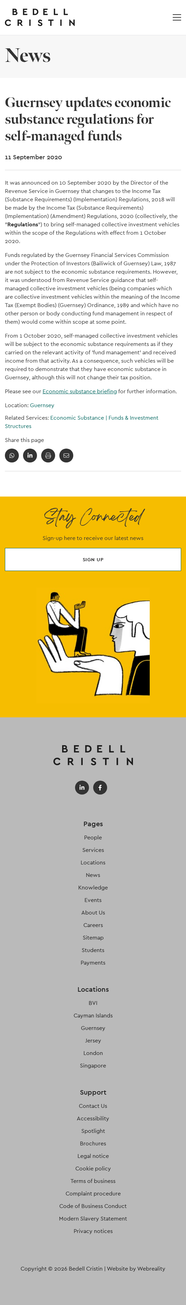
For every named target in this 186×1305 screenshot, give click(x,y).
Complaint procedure (93, 1193)
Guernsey (42, 405)
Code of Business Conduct (93, 1206)
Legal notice (93, 1156)
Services (93, 850)
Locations (93, 862)
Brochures (93, 1143)
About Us (93, 912)
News (93, 875)
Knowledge (93, 887)
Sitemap (93, 937)
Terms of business (93, 1181)
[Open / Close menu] (177, 17)
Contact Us (93, 1106)
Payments (93, 962)
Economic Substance (79, 417)
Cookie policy (93, 1168)
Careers (93, 925)
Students (93, 950)
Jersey (93, 1040)
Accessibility (93, 1118)
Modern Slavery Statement (93, 1218)
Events (93, 900)
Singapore (93, 1065)
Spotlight (93, 1131)
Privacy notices (93, 1231)
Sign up (93, 559)
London (93, 1053)
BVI (93, 1003)
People (93, 837)
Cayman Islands (93, 1015)
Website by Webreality (136, 1268)
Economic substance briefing (80, 391)
